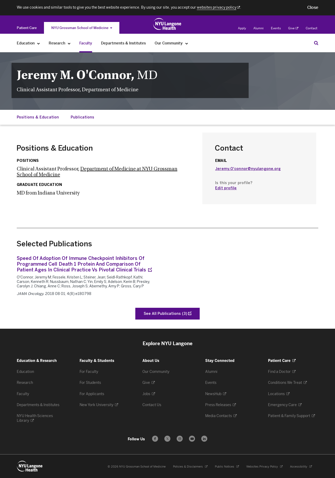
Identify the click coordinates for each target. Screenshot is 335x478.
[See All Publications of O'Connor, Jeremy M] (167, 314)
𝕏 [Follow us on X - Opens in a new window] (167, 439)
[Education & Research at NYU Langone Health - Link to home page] (167, 24)
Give (293, 28)
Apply (242, 28)
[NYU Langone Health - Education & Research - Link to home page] (30, 466)
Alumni (258, 28)
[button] (312, 7)
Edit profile (226, 188)
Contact (311, 28)
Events (276, 28)
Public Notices (227, 466)
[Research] (69, 43)
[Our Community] (186, 43)
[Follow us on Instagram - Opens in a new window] (180, 439)
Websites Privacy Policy (264, 466)
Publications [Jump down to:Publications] (82, 117)
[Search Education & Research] (316, 43)
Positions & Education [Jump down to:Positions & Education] (38, 117)
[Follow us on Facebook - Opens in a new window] (155, 439)
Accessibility (301, 466)
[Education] (38, 43)
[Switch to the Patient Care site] (26, 28)
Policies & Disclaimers (190, 466)
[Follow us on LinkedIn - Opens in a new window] (204, 439)
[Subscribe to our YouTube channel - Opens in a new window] (192, 439)
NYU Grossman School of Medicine (81, 28)
